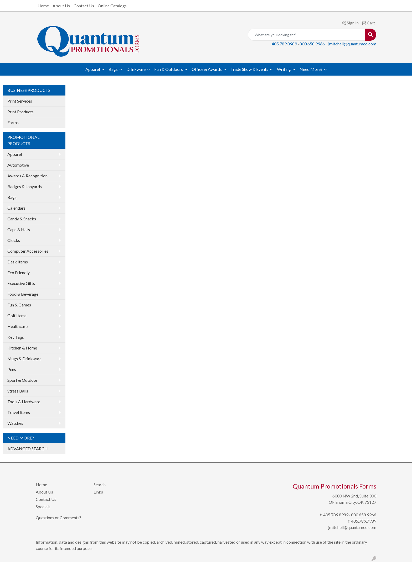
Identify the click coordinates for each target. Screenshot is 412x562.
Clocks (13, 240)
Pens (11, 369)
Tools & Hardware (23, 401)
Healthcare (17, 326)
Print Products (20, 111)
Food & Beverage (22, 293)
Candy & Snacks (21, 218)
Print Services (19, 100)
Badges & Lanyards (24, 186)
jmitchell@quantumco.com (352, 43)
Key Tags (15, 337)
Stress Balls (17, 390)
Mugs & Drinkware (24, 358)
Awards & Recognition (27, 175)
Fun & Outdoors (168, 69)
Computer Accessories (27, 250)
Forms (13, 122)
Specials (43, 506)
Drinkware (136, 69)
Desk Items (17, 261)
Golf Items (17, 315)
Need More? (311, 69)
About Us (61, 5)
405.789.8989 (284, 43)
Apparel (92, 69)
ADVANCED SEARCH (27, 448)
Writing (284, 69)
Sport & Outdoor (22, 380)
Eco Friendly (18, 272)
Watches (15, 423)
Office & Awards (207, 69)
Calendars (16, 207)
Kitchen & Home (22, 347)
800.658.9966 (312, 43)
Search (100, 484)
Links (98, 491)
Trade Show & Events (249, 69)
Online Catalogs (112, 5)
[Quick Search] (306, 35)
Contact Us (84, 5)
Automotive (18, 164)
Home (43, 5)
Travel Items (18, 412)
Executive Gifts (21, 283)
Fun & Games (19, 304)
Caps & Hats (18, 229)
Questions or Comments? (58, 517)
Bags (113, 69)
